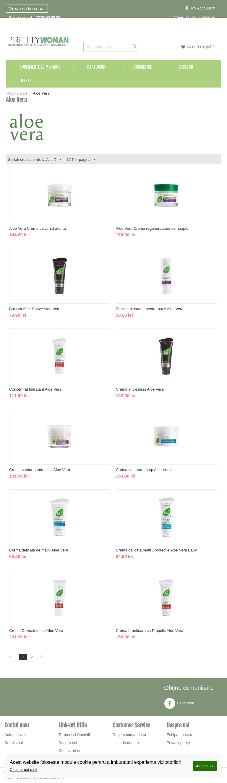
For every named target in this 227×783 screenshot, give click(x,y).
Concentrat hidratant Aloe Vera (35, 389)
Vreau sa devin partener (194, 17)
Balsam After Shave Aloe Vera (34, 309)
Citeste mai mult (23, 769)
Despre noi (68, 742)
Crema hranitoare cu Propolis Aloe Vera (149, 630)
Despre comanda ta (129, 734)
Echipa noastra (179, 734)
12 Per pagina (81, 160)
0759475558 (48, 17)
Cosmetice (143, 67)
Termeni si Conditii (74, 734)
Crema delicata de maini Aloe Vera (38, 550)
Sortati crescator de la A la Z (34, 160)
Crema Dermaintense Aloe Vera (36, 630)
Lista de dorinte (126, 742)
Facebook (179, 703)
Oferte (25, 80)
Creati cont (13, 742)
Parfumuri (97, 67)
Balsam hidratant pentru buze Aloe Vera (150, 309)
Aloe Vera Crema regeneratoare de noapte (152, 228)
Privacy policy (178, 742)
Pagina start (17, 93)
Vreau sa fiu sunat (27, 8)
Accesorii (187, 67)
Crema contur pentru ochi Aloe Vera (39, 469)
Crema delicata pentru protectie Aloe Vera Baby (156, 550)
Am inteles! (205, 766)
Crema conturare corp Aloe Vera (143, 469)
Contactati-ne (70, 750)
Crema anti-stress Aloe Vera (140, 389)
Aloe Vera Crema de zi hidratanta (37, 228)
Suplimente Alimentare (40, 67)
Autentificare (15, 734)
